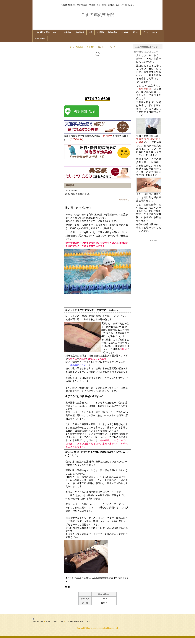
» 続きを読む (124, 200)
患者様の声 (79, 32)
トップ (68, 47)
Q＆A (154, 32)
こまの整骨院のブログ (146, 47)
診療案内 (67, 32)
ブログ (145, 32)
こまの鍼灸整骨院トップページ (47, 32)
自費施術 (90, 47)
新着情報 (70, 185)
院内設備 (100, 32)
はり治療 (125, 32)
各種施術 (79, 47)
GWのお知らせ (71, 191)
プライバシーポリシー (54, 621)
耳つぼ (135, 32)
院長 (90, 32)
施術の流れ (112, 32)
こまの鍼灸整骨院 (97, 14)
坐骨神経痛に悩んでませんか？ (146, 52)
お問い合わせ (40, 39)
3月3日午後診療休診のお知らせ (77, 194)
